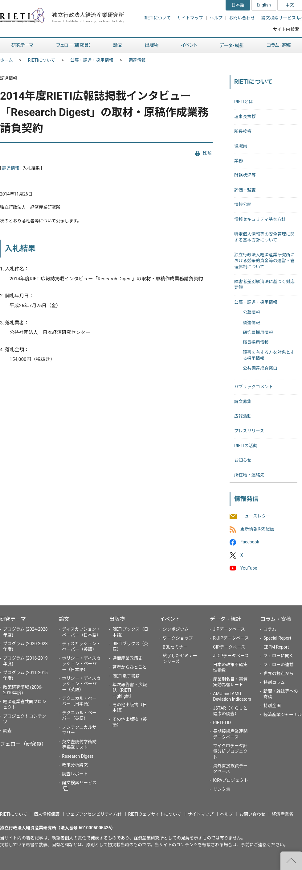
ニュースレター (255, 515)
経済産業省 (282, 814)
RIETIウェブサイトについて (154, 814)
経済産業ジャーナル (282, 714)
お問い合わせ (242, 17)
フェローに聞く (278, 655)
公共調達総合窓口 (260, 368)
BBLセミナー (175, 647)
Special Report (277, 638)
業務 (238, 160)
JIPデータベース (229, 629)
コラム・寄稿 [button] (279, 45)
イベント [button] (189, 45)
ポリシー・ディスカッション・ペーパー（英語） (81, 684)
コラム (269, 629)
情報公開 (242, 204)
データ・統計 (225, 619)
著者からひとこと (129, 667)
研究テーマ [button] (22, 45)
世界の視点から (278, 673)
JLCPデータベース (231, 655)
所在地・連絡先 (249, 474)
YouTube (248, 568)
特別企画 (272, 705)
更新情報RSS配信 (257, 529)
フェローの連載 (278, 664)
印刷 (208, 153)
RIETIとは (243, 101)
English (264, 4)
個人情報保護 (46, 814)
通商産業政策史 (127, 658)
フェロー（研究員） (23, 744)
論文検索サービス (281, 17)
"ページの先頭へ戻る (291, 860)
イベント (170, 619)
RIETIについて (157, 17)
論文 (64, 619)
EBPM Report (276, 647)
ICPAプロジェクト (230, 780)
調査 (7, 730)
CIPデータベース (229, 647)
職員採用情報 (256, 342)
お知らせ (242, 460)
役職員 (240, 145)
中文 (289, 4)
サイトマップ (190, 17)
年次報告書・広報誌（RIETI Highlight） (129, 690)
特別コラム (274, 682)
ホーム (6, 60)
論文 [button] (118, 45)
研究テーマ (13, 619)
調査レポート (75, 773)
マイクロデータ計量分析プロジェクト (230, 751)
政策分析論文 (75, 764)
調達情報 (137, 60)
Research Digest (77, 756)
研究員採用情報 (258, 332)
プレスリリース (249, 430)
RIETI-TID (222, 722)
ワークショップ (178, 638)
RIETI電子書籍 (126, 676)
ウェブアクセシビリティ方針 (93, 814)
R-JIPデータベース (231, 638)
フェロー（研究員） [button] (73, 45)
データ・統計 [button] (232, 45)
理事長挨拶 (245, 116)
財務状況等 (245, 175)
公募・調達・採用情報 (91, 60)
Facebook (249, 542)
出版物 (117, 619)
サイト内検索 (286, 29)
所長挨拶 (242, 131)
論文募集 (242, 401)
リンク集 (221, 789)
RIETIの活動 (245, 445)
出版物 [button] (152, 45)
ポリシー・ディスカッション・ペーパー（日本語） (81, 664)
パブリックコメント (253, 386)
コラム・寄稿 (275, 619)
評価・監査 (245, 190)
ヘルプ (216, 17)
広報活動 (242, 416)
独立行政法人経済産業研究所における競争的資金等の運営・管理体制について (264, 260)
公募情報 (251, 312)
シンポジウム (176, 629)
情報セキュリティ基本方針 (260, 219)
